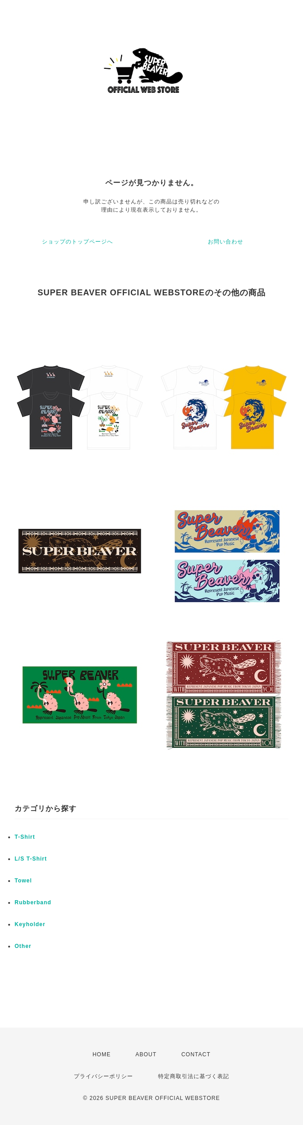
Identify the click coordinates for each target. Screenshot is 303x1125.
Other (23, 946)
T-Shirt (25, 837)
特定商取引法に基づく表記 (193, 1076)
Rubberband (33, 902)
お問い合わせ (225, 241)
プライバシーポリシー (103, 1076)
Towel (23, 880)
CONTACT (196, 1054)
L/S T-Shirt (31, 859)
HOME (101, 1054)
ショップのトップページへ (77, 241)
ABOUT (145, 1054)
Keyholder (30, 924)
